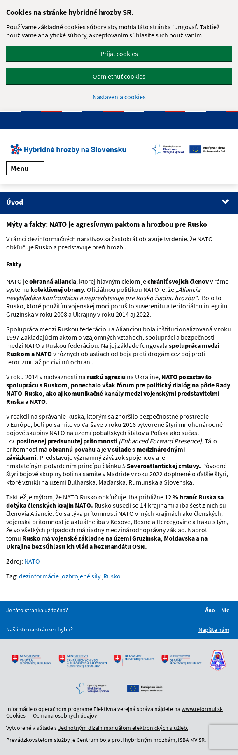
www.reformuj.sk (202, 709)
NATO (32, 561)
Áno (211, 610)
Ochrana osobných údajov (65, 715)
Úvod (14, 202)
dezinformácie (39, 576)
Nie (226, 610)
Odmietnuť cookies (119, 76)
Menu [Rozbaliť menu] (25, 168)
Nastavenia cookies (119, 97)
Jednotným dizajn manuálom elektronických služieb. (123, 728)
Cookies (16, 715)
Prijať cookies (119, 53)
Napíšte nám (213, 630)
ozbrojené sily (81, 576)
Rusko (112, 576)
